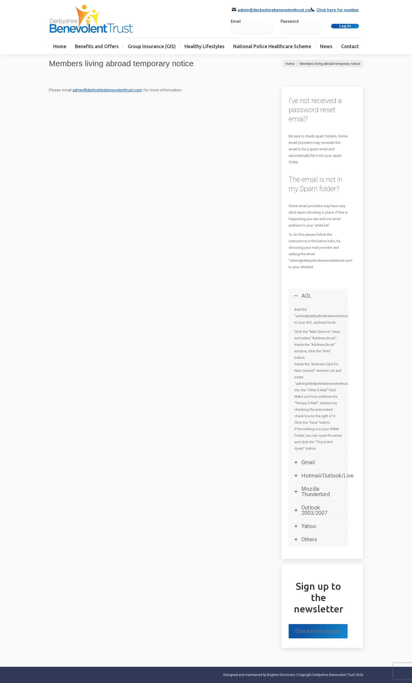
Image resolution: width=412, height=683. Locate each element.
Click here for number (338, 10)
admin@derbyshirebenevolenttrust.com (276, 10)
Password (290, 21)
